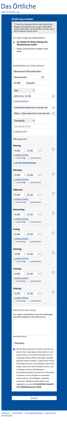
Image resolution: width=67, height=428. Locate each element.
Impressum (6, 413)
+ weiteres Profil (20, 131)
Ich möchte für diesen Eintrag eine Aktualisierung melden (32, 43)
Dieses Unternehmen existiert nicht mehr (32, 50)
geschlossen (36, 158)
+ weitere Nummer (21, 101)
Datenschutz (18, 413)
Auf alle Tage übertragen (24, 162)
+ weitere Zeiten (20, 155)
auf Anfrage (21, 158)
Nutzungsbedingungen (34, 413)
